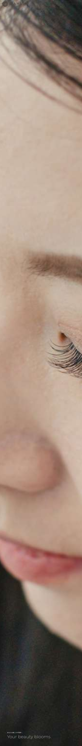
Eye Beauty (57, 4)
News (73, 4)
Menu (64, 4)
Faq (78, 4)
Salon (68, 4)
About (51, 4)
